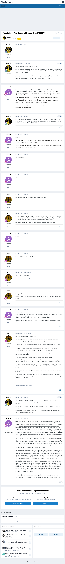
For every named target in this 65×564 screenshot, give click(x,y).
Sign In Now (45, 503)
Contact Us (29, 561)
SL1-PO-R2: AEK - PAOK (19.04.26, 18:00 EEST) (16, 530)
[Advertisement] (18, 19)
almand (8, 87)
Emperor (10, 37)
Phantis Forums (7, 2)
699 (8, 99)
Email (41, 534)
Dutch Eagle (8, 544)
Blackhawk (7, 531)
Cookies (36, 561)
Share (49, 38)
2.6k (8, 57)
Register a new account (18, 503)
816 (8, 207)
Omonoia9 (7, 556)
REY (8, 195)
